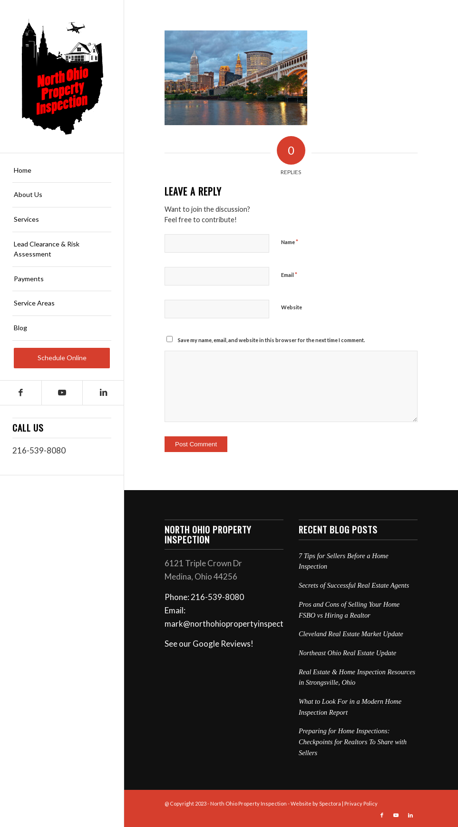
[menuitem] (61, 170)
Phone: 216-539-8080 (204, 597)
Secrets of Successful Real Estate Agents (354, 585)
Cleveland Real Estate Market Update (351, 634)
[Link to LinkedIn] (103, 393)
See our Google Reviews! (209, 644)
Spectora (330, 803)
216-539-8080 (39, 450)
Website (291, 307)
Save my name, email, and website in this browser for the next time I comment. (271, 340)
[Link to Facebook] (20, 393)
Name (289, 242)
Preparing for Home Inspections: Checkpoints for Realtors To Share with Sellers (353, 741)
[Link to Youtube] (62, 393)
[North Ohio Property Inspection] (61, 76)
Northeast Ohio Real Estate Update (347, 653)
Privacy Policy (361, 803)
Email (289, 274)
